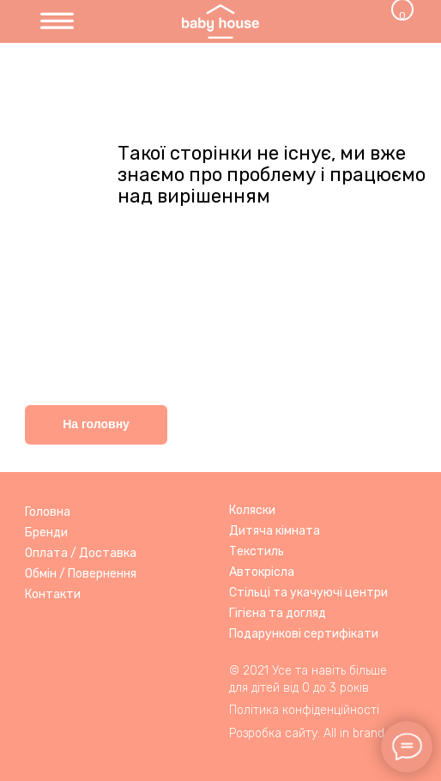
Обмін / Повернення (80, 573)
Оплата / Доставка (80, 553)
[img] (57, 22)
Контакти (53, 594)
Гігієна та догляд (277, 613)
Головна (47, 512)
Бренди (46, 532)
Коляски (252, 510)
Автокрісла (261, 572)
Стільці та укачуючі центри (308, 592)
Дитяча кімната (274, 531)
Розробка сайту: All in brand (306, 733)
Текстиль (256, 551)
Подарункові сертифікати (303, 634)
